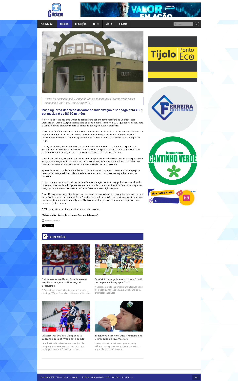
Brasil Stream (127, 377)
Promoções (80, 24)
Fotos (96, 24)
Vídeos (109, 24)
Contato (123, 24)
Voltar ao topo (196, 377)
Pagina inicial (46, 24)
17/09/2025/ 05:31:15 (53, 221)
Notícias (64, 24)
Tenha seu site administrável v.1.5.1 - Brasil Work (101, 377)
